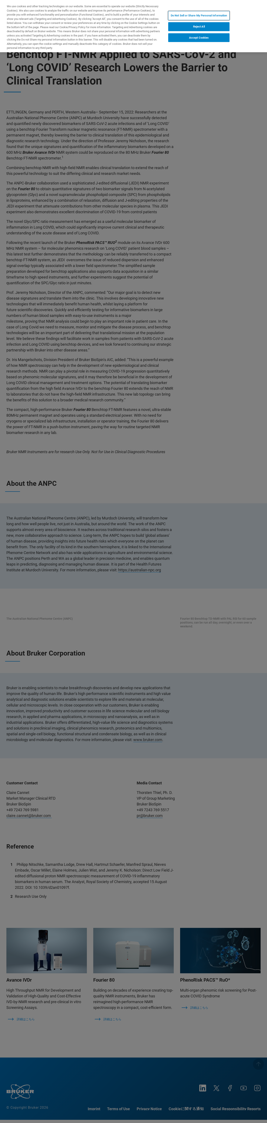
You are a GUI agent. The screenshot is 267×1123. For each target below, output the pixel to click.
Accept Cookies (199, 37)
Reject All (199, 26)
